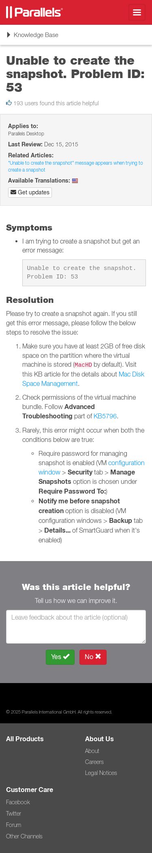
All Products (25, 739)
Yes (60, 657)
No (93, 657)
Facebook (18, 802)
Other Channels (24, 836)
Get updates (30, 192)
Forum (13, 825)
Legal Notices (101, 773)
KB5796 (105, 416)
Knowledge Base (32, 37)
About (92, 751)
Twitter (13, 813)
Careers (94, 762)
